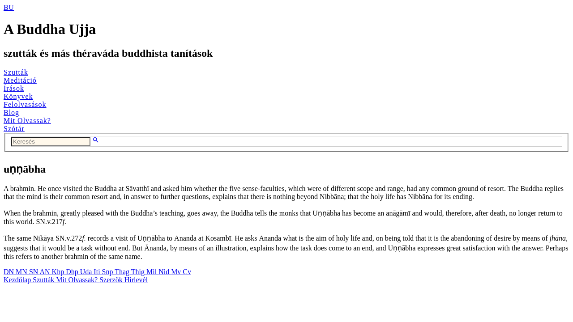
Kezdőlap (18, 280)
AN (45, 271)
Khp (59, 271)
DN (10, 271)
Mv (177, 271)
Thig (138, 271)
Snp (108, 271)
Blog (11, 112)
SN (34, 271)
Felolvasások (25, 104)
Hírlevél (136, 280)
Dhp (73, 271)
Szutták (16, 72)
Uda (87, 271)
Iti (98, 271)
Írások (14, 88)
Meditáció (20, 80)
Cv (187, 271)
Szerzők (111, 280)
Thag (123, 271)
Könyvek (18, 96)
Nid (164, 271)
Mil (152, 271)
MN (22, 271)
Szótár (14, 128)
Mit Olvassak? (27, 120)
